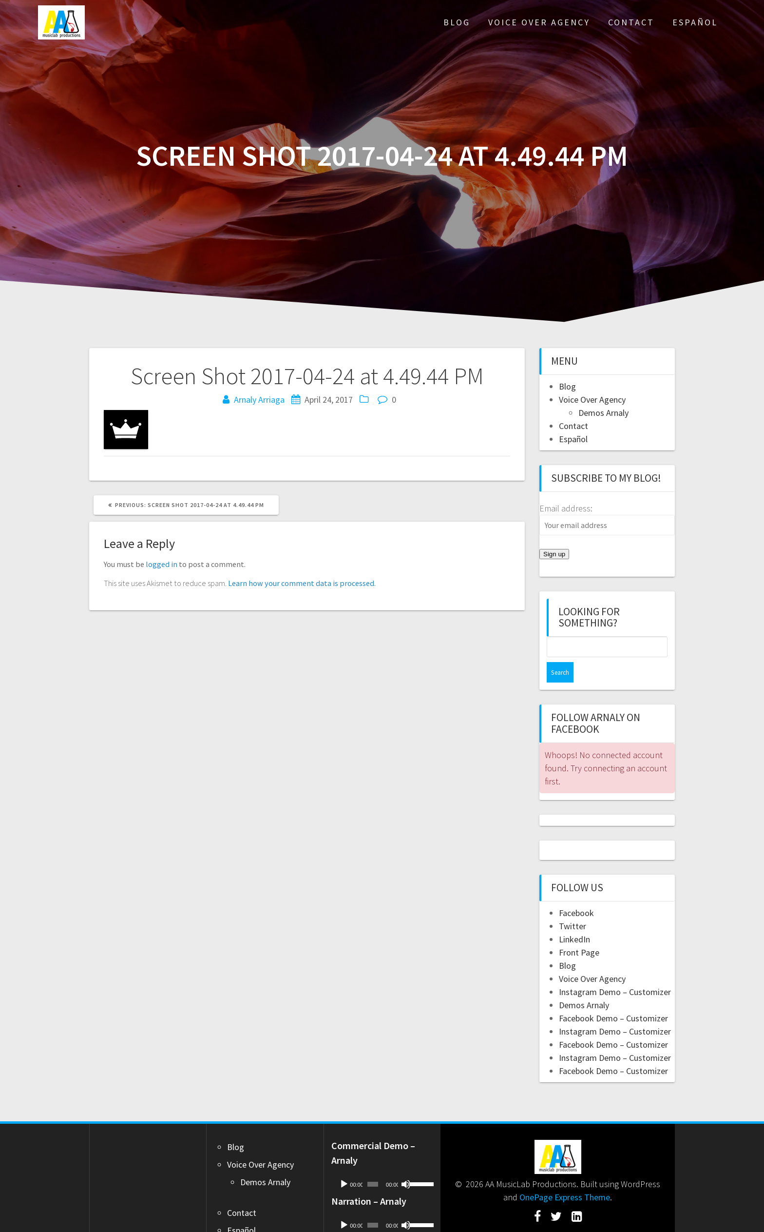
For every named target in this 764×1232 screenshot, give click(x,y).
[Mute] (406, 1164)
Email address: (565, 508)
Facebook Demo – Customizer (613, 997)
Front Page (579, 932)
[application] (382, 1163)
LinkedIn (574, 918)
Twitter (572, 905)
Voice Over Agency (539, 22)
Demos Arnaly (603, 412)
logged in (161, 564)
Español (695, 22)
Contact (631, 22)
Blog (456, 22)
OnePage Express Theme (564, 1176)
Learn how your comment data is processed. (302, 583)
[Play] (344, 1164)
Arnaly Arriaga (259, 399)
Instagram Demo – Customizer (615, 971)
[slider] (372, 1163)
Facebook (576, 892)
